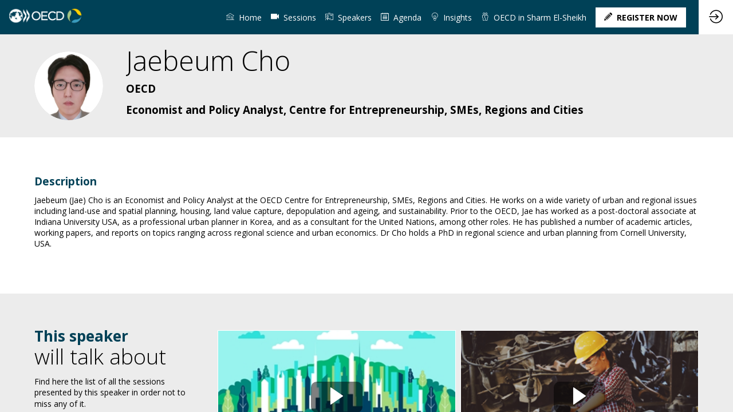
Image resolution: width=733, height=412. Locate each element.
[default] (293, 17)
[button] (641, 17)
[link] (244, 17)
